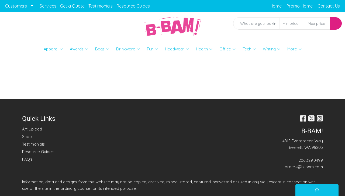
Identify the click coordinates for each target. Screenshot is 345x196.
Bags (102, 49)
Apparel (53, 49)
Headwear (177, 49)
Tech (249, 49)
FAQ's (27, 159)
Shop (27, 136)
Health (204, 49)
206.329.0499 (311, 160)
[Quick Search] (256, 23)
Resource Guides (133, 6)
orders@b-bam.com (304, 166)
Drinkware (128, 49)
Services (48, 6)
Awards (79, 49)
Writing (271, 49)
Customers (16, 6)
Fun (152, 49)
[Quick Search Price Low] (292, 23)
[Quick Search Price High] (317, 23)
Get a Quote (72, 6)
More (294, 49)
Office (227, 49)
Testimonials (100, 6)
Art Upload (32, 129)
